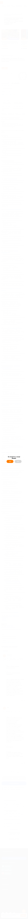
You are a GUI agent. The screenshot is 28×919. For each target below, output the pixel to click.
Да (10, 461)
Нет (18, 461)
